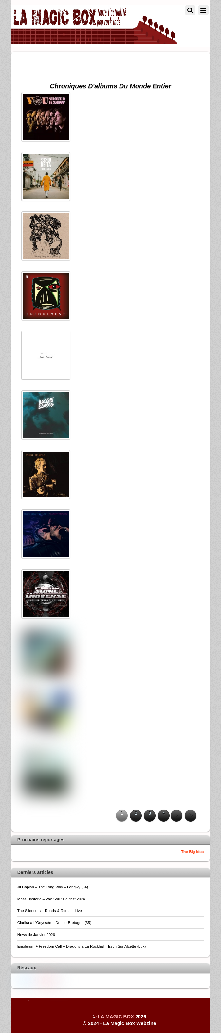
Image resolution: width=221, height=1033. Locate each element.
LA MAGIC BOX (116, 1016)
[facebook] (31, 979)
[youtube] (40, 979)
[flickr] (59, 980)
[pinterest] (50, 980)
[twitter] (21, 979)
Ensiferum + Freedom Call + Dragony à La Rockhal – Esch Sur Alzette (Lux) (81, 946)
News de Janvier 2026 (36, 934)
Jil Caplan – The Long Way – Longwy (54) (52, 887)
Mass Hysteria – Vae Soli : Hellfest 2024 (51, 899)
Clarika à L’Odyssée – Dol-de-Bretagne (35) (54, 922)
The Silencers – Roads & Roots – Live (49, 910)
